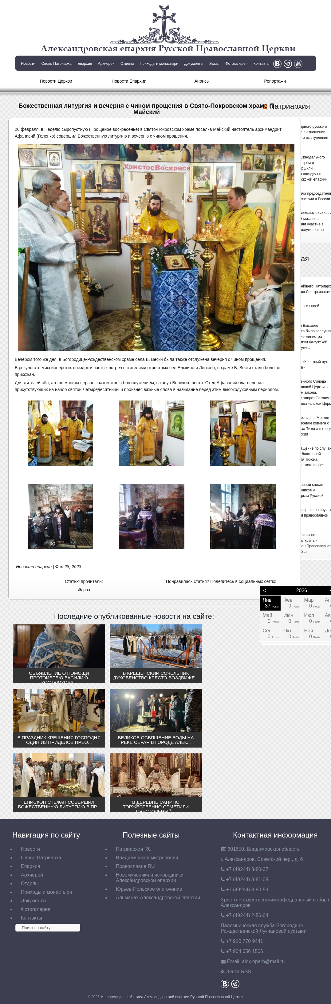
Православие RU (135, 866)
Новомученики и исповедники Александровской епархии (149, 877)
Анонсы (202, 81)
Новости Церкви (56, 81)
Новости (28, 63)
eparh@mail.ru (263, 961)
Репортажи (275, 81)
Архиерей (106, 63)
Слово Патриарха (56, 63)
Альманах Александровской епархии (158, 897)
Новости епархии (34, 566)
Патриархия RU (134, 849)
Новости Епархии (129, 81)
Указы (214, 63)
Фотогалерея (236, 63)
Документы (193, 63)
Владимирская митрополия (147, 857)
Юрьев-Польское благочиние (149, 889)
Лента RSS (238, 971)
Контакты (262, 63)
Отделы (127, 63)
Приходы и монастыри (159, 63)
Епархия (84, 63)
